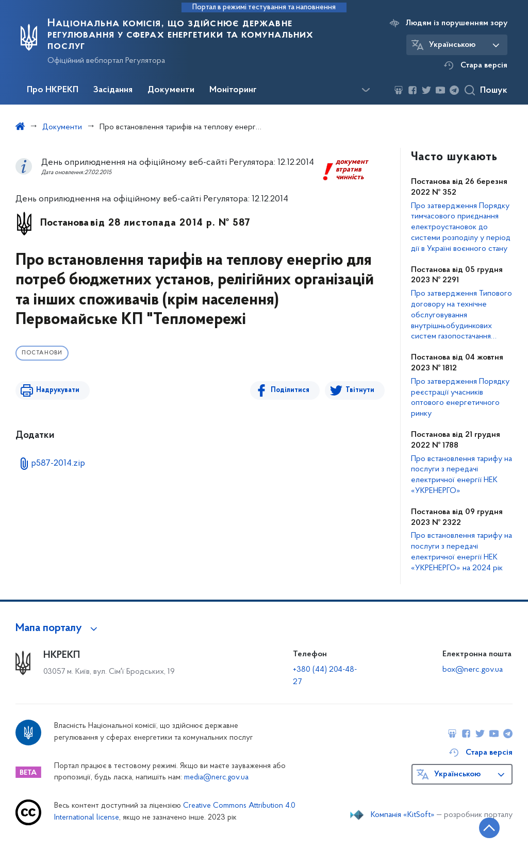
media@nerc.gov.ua (216, 777)
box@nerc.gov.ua (472, 670)
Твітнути (359, 390)
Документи (170, 90)
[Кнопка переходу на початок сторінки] (489, 828)
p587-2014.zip (58, 463)
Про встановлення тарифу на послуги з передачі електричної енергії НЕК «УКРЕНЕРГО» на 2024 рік (461, 552)
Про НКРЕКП (52, 90)
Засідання (113, 90)
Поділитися (290, 390)
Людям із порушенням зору (456, 23)
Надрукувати (57, 390)
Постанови (42, 353)
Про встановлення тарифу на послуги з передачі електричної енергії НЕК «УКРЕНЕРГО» (461, 475)
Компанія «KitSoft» (403, 815)
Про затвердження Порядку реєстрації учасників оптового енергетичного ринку (460, 398)
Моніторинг (233, 90)
